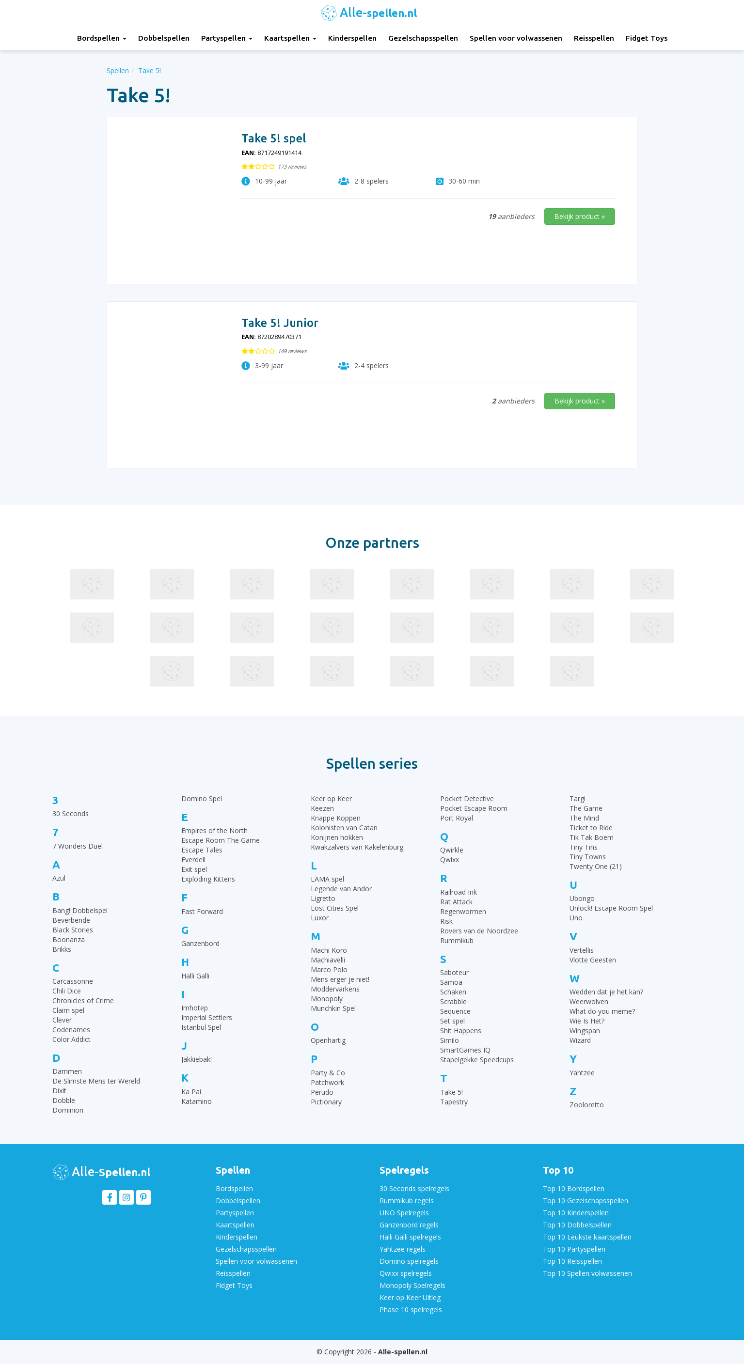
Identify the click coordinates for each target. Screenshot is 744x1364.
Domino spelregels (409, 1261)
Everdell (193, 859)
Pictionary (326, 1101)
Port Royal (456, 817)
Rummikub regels (407, 1200)
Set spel (452, 1020)
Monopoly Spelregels (412, 1285)
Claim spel (68, 1010)
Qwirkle (451, 849)
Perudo (322, 1092)
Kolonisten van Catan (344, 827)
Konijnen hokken (337, 837)
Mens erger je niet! (340, 979)
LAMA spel (327, 879)
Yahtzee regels (403, 1249)
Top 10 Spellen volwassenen (587, 1273)
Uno (576, 917)
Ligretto (323, 898)
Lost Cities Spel (335, 908)
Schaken (453, 991)
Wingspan (585, 1030)
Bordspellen (102, 38)
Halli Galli (195, 975)
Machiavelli (328, 959)
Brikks (61, 949)
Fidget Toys (646, 38)
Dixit (59, 1090)
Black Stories (72, 929)
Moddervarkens (335, 988)
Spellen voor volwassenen (516, 38)
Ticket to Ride (591, 827)
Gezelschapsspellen (423, 38)
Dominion (67, 1110)
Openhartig (328, 1040)
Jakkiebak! (196, 1059)
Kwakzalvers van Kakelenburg (357, 847)
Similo (449, 1040)
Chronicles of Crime (83, 1000)
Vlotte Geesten (593, 959)
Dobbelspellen (164, 38)
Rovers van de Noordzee (479, 930)
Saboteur (454, 972)
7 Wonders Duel (77, 846)
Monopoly (327, 998)
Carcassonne (72, 981)
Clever (62, 1019)
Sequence (455, 1011)
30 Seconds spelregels (414, 1188)
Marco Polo (329, 969)
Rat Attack (456, 901)
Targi (578, 798)
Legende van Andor (341, 888)
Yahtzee (582, 1072)
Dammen (67, 1071)
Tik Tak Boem (592, 837)
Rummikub (457, 940)
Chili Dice (66, 990)
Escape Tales (201, 849)
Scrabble (453, 1001)
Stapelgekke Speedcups (477, 1059)
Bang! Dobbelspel (80, 910)
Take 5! (451, 1092)
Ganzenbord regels (409, 1224)
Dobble (63, 1100)
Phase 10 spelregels (411, 1309)
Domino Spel (201, 798)
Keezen (322, 808)
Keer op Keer (331, 798)
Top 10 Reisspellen (572, 1261)
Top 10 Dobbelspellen (577, 1224)
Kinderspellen (352, 38)
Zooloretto (587, 1104)
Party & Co (328, 1072)
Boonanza (68, 939)
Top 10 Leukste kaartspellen (587, 1236)
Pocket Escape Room (473, 808)
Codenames (71, 1029)
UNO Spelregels (404, 1212)
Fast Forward (202, 911)
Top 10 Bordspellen (573, 1188)
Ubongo (582, 898)
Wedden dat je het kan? (606, 991)
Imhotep (194, 1007)
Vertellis (582, 950)
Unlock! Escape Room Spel (611, 908)
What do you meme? (602, 1011)
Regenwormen (463, 911)
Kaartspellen (290, 38)
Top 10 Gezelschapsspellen (585, 1200)
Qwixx (449, 859)
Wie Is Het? (587, 1020)
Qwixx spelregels (406, 1273)
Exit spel (194, 869)
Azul (58, 878)
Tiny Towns (588, 856)
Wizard (580, 1040)
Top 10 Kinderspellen (576, 1212)
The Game (586, 808)
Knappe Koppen (336, 817)
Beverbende (71, 920)
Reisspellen (594, 38)
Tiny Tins (584, 847)
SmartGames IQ (465, 1049)
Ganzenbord (200, 943)
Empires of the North (214, 830)
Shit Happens (460, 1030)
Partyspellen (227, 38)
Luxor (320, 917)
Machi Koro (329, 950)
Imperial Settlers (206, 1017)
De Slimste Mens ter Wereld (96, 1080)
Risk (446, 921)
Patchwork (327, 1082)
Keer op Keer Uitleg (410, 1297)
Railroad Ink (458, 892)
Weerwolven (589, 1001)
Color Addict (71, 1039)
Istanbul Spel (201, 1027)
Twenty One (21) (596, 866)
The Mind (584, 817)
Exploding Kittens (208, 879)
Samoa (451, 982)
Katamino (196, 1101)
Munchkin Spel (333, 1008)
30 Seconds (70, 813)
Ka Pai (191, 1091)
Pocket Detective (467, 798)
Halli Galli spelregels (410, 1236)
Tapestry (454, 1101)
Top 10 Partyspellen (574, 1249)
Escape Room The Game (220, 840)
